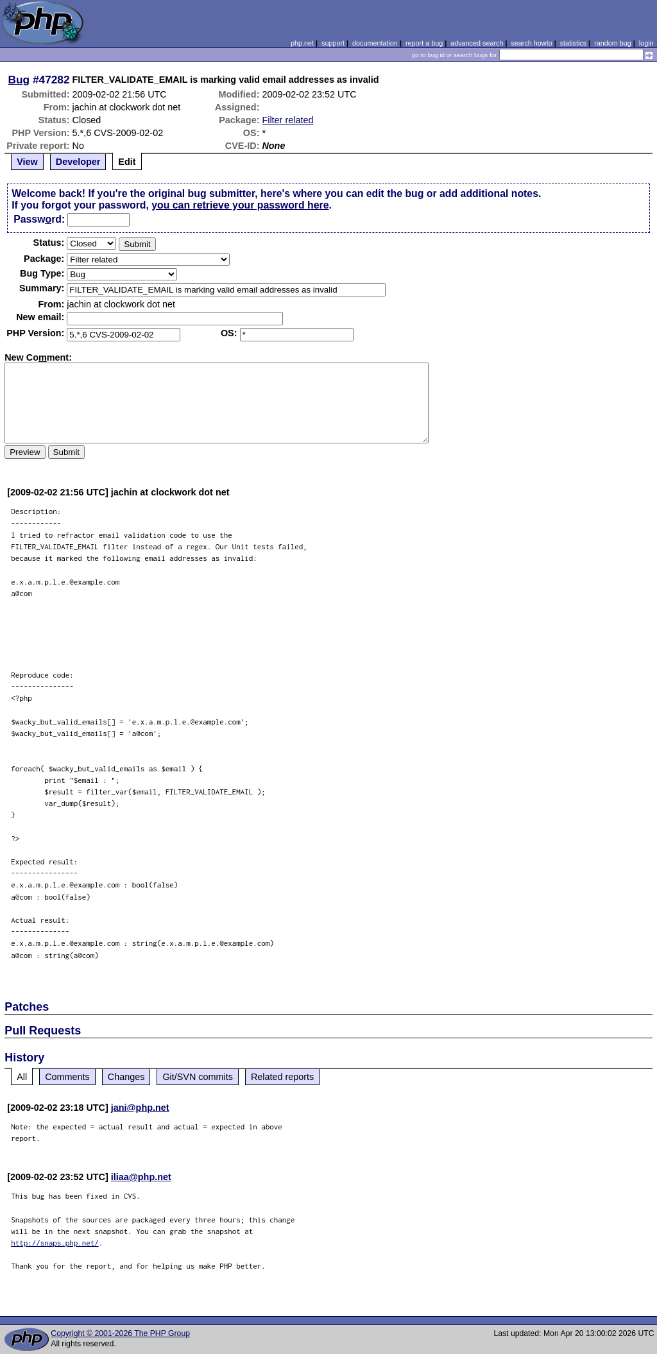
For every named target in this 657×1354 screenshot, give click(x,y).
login (646, 43)
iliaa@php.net (141, 1177)
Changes (126, 1077)
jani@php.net (140, 1107)
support (333, 43)
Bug (19, 79)
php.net (302, 43)
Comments (67, 1077)
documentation (375, 43)
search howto (531, 43)
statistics (573, 43)
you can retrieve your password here (239, 205)
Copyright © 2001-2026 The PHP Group (120, 1333)
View (27, 162)
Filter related (287, 120)
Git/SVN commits (197, 1077)
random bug (612, 43)
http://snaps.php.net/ (55, 1242)
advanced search (476, 43)
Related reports (282, 1077)
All (22, 1077)
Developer (78, 162)
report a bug (424, 43)
